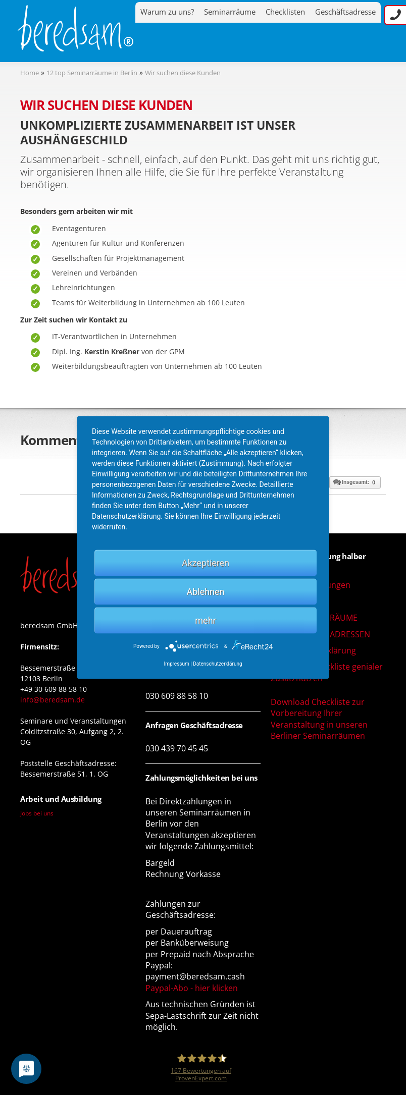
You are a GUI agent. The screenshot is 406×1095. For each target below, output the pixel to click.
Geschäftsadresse (345, 12)
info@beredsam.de (52, 699)
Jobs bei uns (37, 813)
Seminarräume (230, 12)
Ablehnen (205, 591)
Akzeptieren (206, 563)
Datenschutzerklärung (217, 664)
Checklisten (285, 12)
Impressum (176, 664)
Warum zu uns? (167, 12)
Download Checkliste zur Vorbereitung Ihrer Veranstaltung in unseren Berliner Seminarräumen (319, 718)
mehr (205, 620)
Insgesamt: (354, 482)
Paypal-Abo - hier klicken (191, 988)
